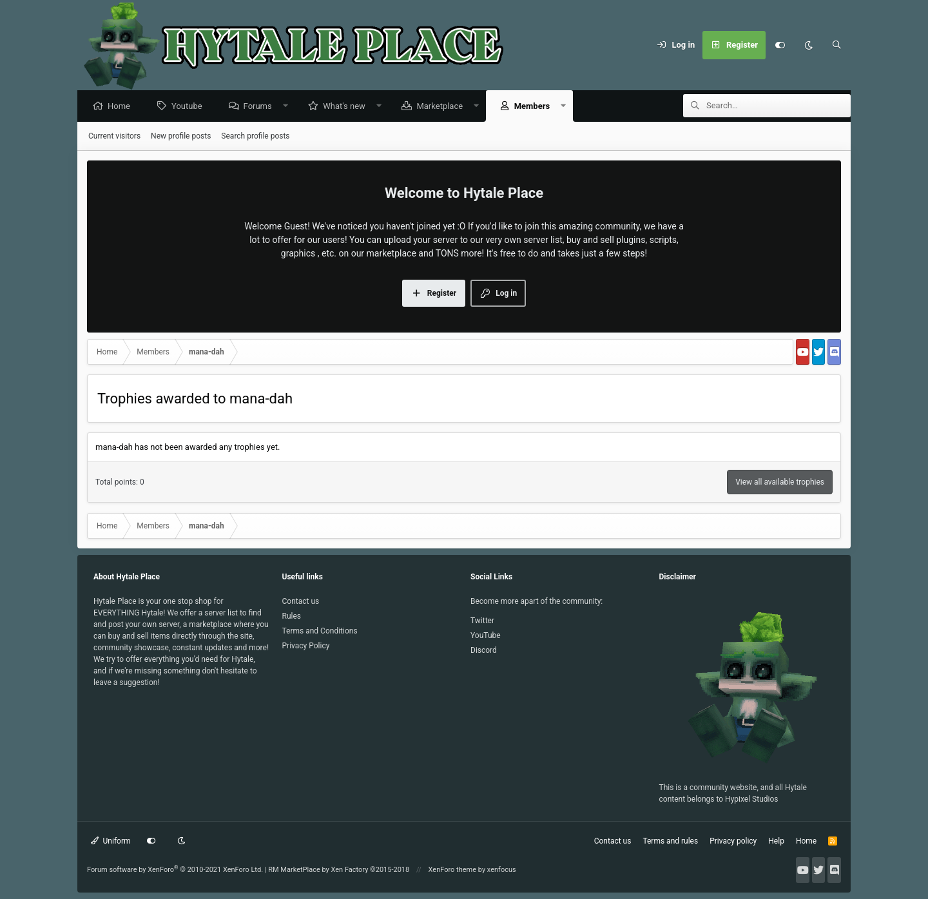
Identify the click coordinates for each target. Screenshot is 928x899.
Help (776, 841)
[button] (288, 106)
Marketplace (443, 106)
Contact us (301, 601)
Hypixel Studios (751, 799)
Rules (291, 616)
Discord (483, 650)
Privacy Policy (306, 645)
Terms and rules (670, 841)
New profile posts (181, 136)
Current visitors (114, 136)
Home (122, 106)
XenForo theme (453, 869)
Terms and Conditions (320, 630)
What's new (347, 106)
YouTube (485, 635)
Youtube (190, 106)
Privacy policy (733, 841)
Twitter (482, 620)
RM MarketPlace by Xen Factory (338, 869)
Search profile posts (255, 136)
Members (535, 106)
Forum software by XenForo (175, 869)
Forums (261, 106)
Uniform (111, 841)
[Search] (836, 45)
